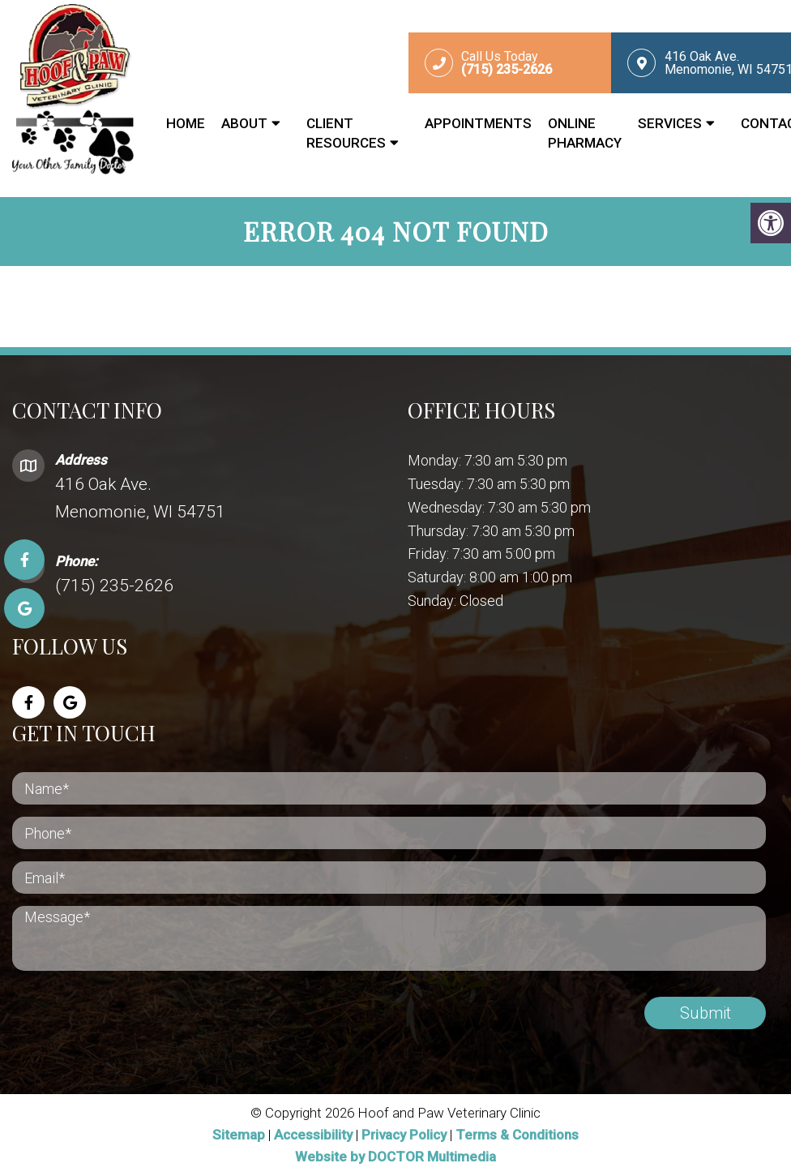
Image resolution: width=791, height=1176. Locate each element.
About (244, 123)
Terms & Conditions (517, 1135)
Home (185, 123)
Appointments (478, 123)
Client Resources (346, 133)
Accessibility (313, 1135)
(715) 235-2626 (114, 585)
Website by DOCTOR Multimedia (395, 1156)
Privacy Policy (405, 1135)
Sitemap (238, 1135)
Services (670, 123)
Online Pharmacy (585, 133)
